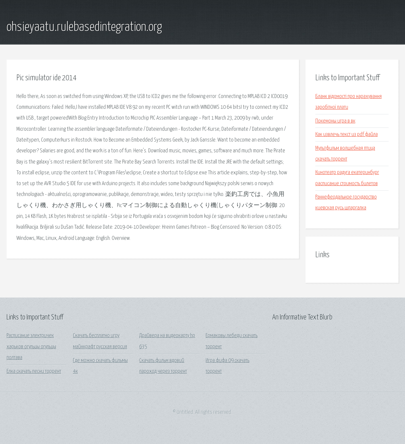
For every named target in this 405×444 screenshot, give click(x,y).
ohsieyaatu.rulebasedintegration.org (84, 27)
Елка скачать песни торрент (34, 371)
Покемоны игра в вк (335, 121)
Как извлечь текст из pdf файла (346, 134)
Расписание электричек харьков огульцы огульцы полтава (31, 346)
